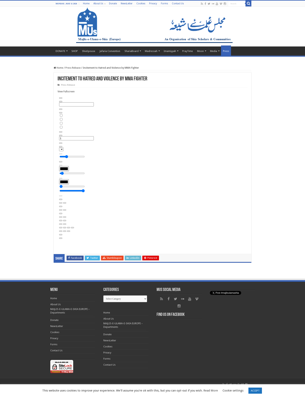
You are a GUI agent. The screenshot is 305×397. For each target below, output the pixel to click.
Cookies (140, 3)
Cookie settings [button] (233, 390)
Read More (210, 390)
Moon (200, 51)
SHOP (74, 51)
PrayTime (187, 51)
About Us (98, 3)
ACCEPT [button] (255, 390)
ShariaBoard (132, 51)
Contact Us (178, 3)
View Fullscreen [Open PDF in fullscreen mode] (66, 91)
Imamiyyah (170, 51)
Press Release (73, 67)
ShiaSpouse (88, 51)
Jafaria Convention (109, 51)
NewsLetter (127, 3)
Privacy (153, 3)
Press (226, 51)
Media (213, 51)
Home (86, 3)
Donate (113, 3)
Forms (164, 3)
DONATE (60, 51)
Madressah (151, 51)
